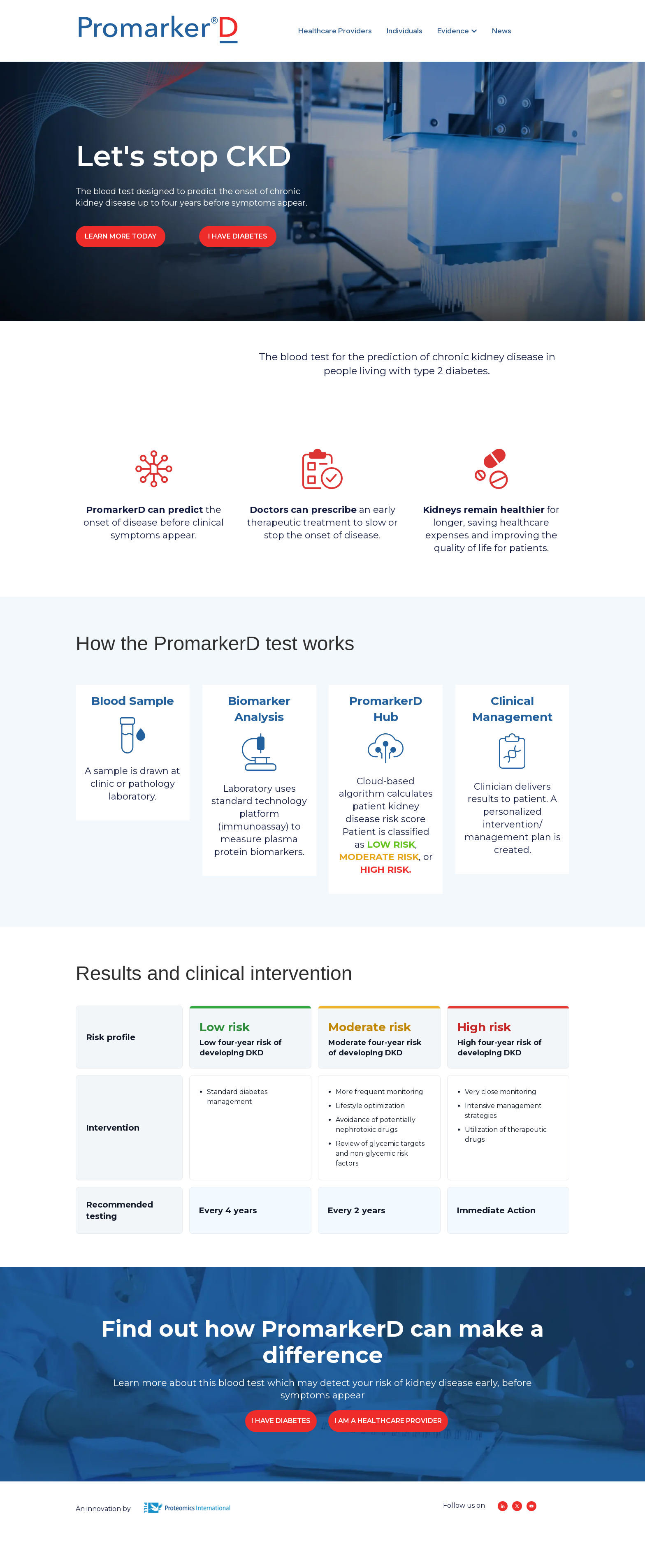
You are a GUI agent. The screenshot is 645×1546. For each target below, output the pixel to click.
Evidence (453, 30)
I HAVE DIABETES (237, 236)
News (501, 30)
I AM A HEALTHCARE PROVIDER (388, 1421)
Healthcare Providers (335, 30)
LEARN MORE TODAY (120, 236)
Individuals (404, 30)
